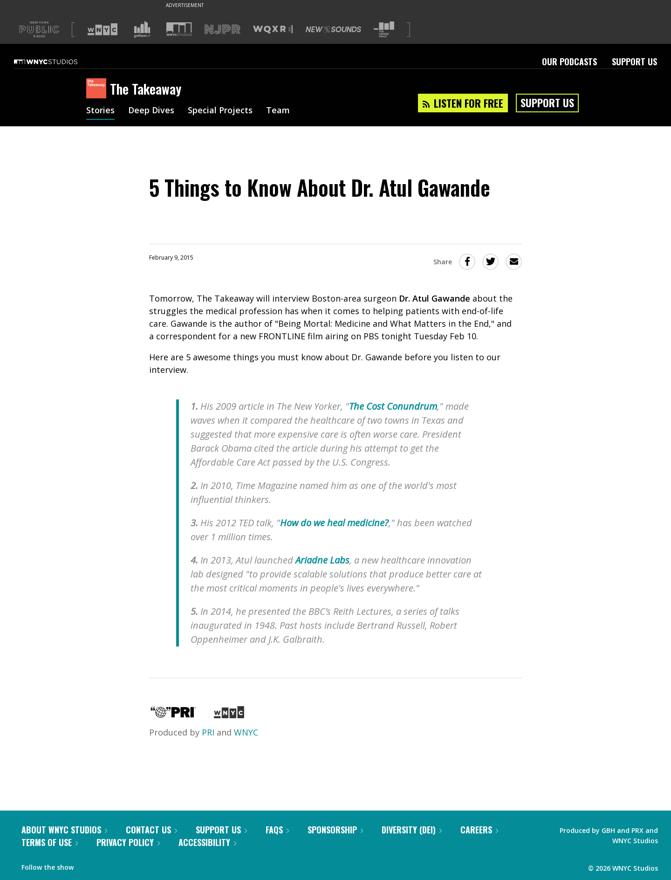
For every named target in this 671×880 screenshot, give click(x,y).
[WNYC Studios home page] (57, 61)
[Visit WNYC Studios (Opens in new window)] (179, 29)
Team (278, 111)
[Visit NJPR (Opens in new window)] (222, 29)
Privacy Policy (128, 842)
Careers (479, 830)
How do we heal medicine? (334, 522)
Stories (100, 111)
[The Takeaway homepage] (98, 89)
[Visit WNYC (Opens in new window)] (102, 29)
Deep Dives (151, 111)
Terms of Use (49, 842)
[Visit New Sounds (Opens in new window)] (333, 29)
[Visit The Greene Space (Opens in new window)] (384, 29)
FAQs (277, 830)
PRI (208, 732)
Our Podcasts (569, 61)
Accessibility (207, 842)
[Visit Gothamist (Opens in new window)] (142, 29)
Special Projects (220, 111)
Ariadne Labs (322, 560)
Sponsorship (335, 830)
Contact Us (151, 830)
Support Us (634, 61)
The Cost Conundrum (393, 406)
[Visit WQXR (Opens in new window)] (273, 29)
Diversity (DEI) (412, 830)
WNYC (246, 732)
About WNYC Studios (64, 830)
